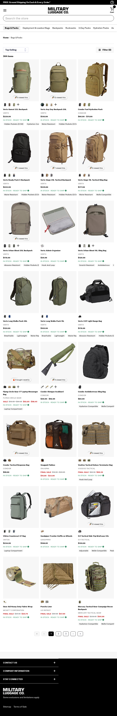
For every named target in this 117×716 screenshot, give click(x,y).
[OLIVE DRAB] (89, 104)
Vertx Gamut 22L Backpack (15, 109)
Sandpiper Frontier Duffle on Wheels (56, 536)
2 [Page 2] (58, 634)
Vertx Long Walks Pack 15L (52, 321)
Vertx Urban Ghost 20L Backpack (17, 250)
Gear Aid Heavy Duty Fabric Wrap (17, 606)
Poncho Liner (46, 606)
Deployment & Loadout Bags (36, 28)
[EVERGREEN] (14, 104)
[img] (28, 120)
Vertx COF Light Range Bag (90, 321)
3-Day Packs (84, 28)
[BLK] (80, 531)
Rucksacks (71, 28)
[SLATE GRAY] (14, 175)
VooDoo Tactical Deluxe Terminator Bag (95, 465)
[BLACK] (5, 104)
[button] (5, 10)
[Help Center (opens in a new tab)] (112, 2)
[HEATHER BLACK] (80, 316)
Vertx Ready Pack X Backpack (16, 180)
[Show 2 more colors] (18, 245)
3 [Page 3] (65, 634)
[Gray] (42, 246)
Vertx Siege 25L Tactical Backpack (56, 180)
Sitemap (7, 706)
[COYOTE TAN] (9, 387)
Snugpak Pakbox (48, 465)
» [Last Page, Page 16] (80, 634)
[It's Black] (5, 246)
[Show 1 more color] (18, 104)
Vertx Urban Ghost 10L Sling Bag (92, 250)
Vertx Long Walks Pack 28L (15, 321)
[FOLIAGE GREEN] (47, 602)
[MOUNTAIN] (9, 246)
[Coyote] (84, 104)
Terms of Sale (20, 706)
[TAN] (51, 104)
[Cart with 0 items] (112, 10)
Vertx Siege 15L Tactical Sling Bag (92, 180)
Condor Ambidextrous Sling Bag (92, 391)
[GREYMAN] (9, 531)
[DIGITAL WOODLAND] (14, 387)
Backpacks (57, 28)
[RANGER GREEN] (47, 104)
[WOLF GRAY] (51, 175)
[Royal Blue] (47, 316)
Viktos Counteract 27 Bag (14, 536)
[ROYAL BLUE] (9, 316)
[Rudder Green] (14, 246)
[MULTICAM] (5, 602)
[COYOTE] (47, 175)
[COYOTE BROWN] (9, 104)
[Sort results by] (15, 50)
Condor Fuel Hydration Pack (90, 109)
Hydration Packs (101, 28)
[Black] (42, 316)
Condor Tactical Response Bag (16, 465)
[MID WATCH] (14, 531)
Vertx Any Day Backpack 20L (53, 109)
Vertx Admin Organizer (51, 250)
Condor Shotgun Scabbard (52, 391)
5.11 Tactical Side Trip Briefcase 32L (93, 536)
